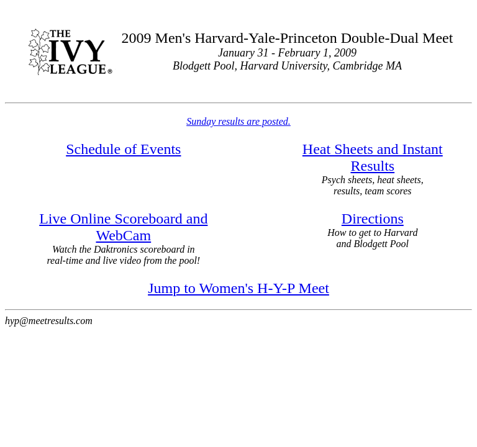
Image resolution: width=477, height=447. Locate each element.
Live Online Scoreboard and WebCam (123, 226)
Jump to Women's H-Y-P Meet (238, 288)
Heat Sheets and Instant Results (372, 157)
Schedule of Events (123, 149)
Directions (373, 218)
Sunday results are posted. (238, 121)
